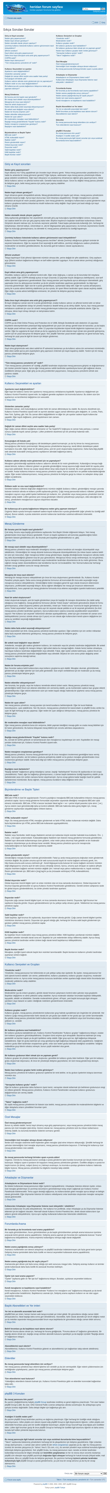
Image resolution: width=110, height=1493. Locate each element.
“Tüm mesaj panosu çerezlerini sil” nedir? (21, 63)
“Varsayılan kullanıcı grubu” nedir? (69, 53)
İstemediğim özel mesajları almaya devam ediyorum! (76, 66)
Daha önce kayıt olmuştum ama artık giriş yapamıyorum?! (27, 55)
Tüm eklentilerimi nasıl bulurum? (68, 125)
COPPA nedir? (10, 58)
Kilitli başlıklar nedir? (13, 152)
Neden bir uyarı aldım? (13, 117)
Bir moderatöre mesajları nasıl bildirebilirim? (22, 119)
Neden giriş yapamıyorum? (15, 38)
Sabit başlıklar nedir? (13, 150)
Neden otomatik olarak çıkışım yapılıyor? (21, 43)
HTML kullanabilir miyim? (14, 137)
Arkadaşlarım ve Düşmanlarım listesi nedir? (73, 77)
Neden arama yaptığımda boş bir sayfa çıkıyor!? (74, 96)
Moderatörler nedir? (63, 41)
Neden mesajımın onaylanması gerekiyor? (21, 124)
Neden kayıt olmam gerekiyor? (17, 41)
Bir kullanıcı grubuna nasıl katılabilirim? (71, 46)
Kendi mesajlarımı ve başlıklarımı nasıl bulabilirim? (75, 101)
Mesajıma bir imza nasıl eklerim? (17, 102)
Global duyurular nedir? (14, 145)
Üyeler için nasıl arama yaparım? (69, 98)
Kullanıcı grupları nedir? (65, 43)
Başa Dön (11, 186)
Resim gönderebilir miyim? (15, 142)
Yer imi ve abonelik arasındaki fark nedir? (72, 109)
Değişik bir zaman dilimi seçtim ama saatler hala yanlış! (26, 76)
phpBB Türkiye (60, 1488)
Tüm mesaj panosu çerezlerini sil (75, 1480)
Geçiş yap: (69, 1473)
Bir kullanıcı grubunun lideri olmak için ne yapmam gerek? (78, 48)
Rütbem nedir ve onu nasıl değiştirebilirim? (21, 84)
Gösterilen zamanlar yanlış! (15, 74)
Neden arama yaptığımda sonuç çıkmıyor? (72, 93)
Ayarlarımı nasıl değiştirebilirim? (17, 71)
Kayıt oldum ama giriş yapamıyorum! (19, 53)
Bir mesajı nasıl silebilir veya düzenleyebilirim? (23, 99)
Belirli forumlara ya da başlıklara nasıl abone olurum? (76, 111)
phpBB (45, 1484)
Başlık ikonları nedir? (13, 155)
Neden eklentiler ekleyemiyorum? (18, 114)
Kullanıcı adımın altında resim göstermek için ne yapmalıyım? (29, 81)
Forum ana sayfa (14, 18)
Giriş (103, 23)
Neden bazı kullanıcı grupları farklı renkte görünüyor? (76, 51)
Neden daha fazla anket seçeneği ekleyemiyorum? (24, 107)
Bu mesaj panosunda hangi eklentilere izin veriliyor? (76, 122)
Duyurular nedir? (11, 147)
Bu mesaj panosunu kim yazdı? (68, 133)
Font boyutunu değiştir (103, 17)
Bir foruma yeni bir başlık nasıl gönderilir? (21, 97)
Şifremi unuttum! (11, 51)
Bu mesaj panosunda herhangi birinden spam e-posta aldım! (79, 69)
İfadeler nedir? (10, 140)
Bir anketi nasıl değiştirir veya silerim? (19, 109)
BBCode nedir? (11, 135)
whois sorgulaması (60, 1445)
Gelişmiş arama (99, 11)
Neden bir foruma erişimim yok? (17, 112)
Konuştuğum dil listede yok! (15, 79)
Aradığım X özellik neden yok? (68, 136)
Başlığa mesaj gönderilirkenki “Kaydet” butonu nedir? (25, 122)
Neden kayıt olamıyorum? (15, 60)
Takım (59, 1480)
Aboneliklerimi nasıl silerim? (67, 114)
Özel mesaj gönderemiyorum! (67, 64)
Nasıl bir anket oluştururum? (16, 104)
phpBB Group (40, 1402)
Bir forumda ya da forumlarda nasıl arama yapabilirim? (77, 91)
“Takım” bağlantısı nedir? (65, 55)
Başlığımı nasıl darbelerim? (15, 126)
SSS (96, 23)
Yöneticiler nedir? (63, 38)
